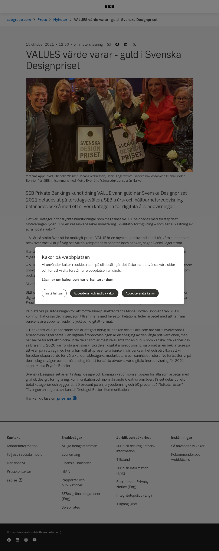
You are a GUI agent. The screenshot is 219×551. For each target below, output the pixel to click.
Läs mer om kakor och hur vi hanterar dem (77, 279)
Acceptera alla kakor (140, 293)
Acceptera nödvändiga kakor (94, 293)
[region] (109, 275)
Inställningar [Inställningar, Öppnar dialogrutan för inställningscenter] (54, 293)
